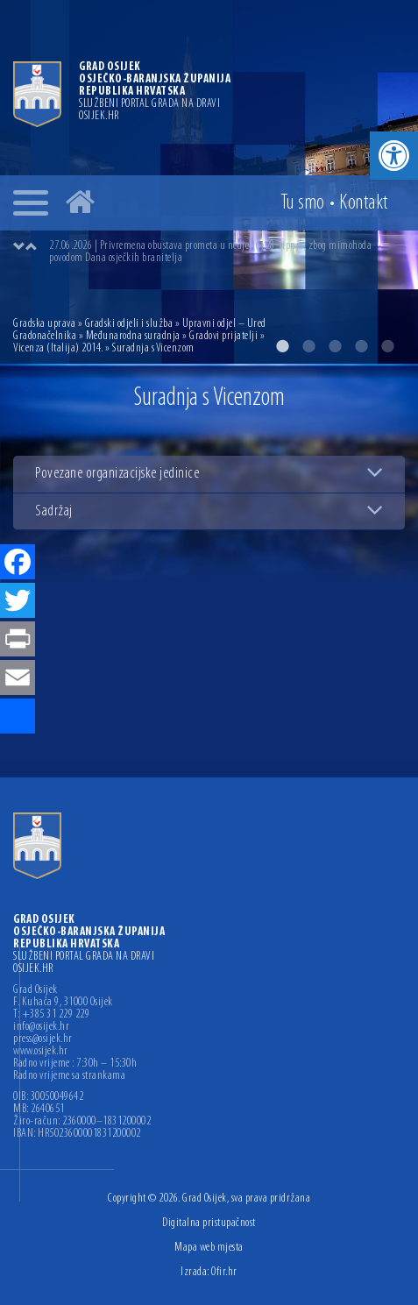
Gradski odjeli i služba (129, 323)
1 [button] (282, 346)
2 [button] (308, 346)
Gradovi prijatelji (223, 336)
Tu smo (302, 203)
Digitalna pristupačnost (209, 1223)
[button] (394, 155)
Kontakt (363, 203)
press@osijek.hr (43, 1039)
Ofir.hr (224, 1272)
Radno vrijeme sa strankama (69, 1076)
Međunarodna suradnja (133, 336)
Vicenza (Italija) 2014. (58, 348)
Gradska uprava (44, 323)
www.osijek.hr (40, 1052)
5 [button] (387, 346)
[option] (226, 252)
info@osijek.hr (41, 1027)
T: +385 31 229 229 (51, 1015)
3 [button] (335, 346)
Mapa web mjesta (209, 1247)
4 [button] (361, 346)
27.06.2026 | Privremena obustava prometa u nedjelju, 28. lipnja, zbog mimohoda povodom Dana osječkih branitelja (210, 252)
